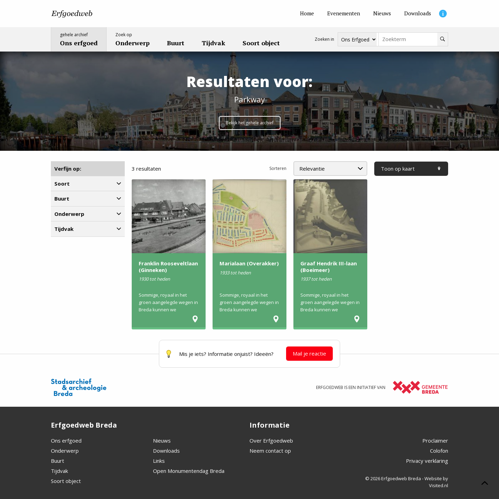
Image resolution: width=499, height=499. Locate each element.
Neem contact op (270, 450)
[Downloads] (417, 13)
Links (159, 460)
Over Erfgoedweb (271, 440)
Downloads (166, 450)
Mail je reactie (309, 353)
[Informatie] (443, 13)
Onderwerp (65, 450)
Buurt (57, 460)
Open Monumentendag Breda (188, 470)
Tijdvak (59, 470)
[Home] (307, 13)
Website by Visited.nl (436, 482)
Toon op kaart (411, 168)
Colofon (439, 450)
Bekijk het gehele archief (250, 123)
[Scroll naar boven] (484, 484)
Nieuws (162, 440)
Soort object (66, 480)
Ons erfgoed (66, 440)
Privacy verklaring (427, 460)
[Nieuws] (382, 13)
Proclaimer (435, 440)
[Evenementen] (343, 13)
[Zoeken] (442, 39)
